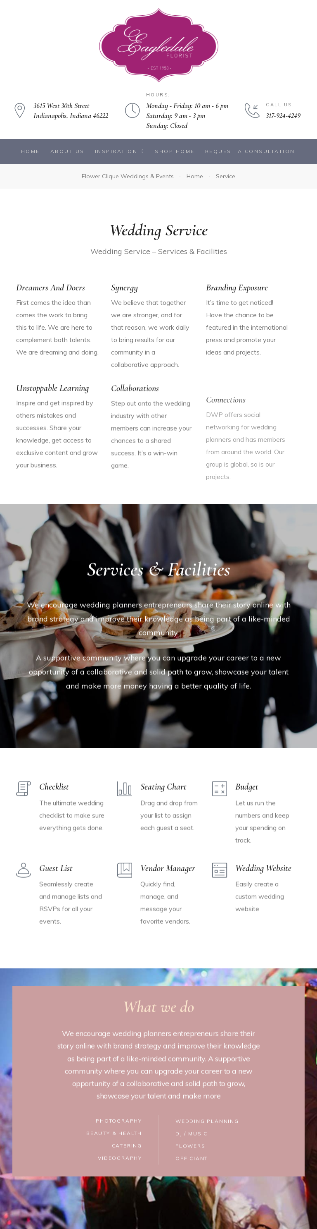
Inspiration (119, 151)
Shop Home (175, 151)
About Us (67, 151)
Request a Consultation (250, 151)
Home (30, 151)
